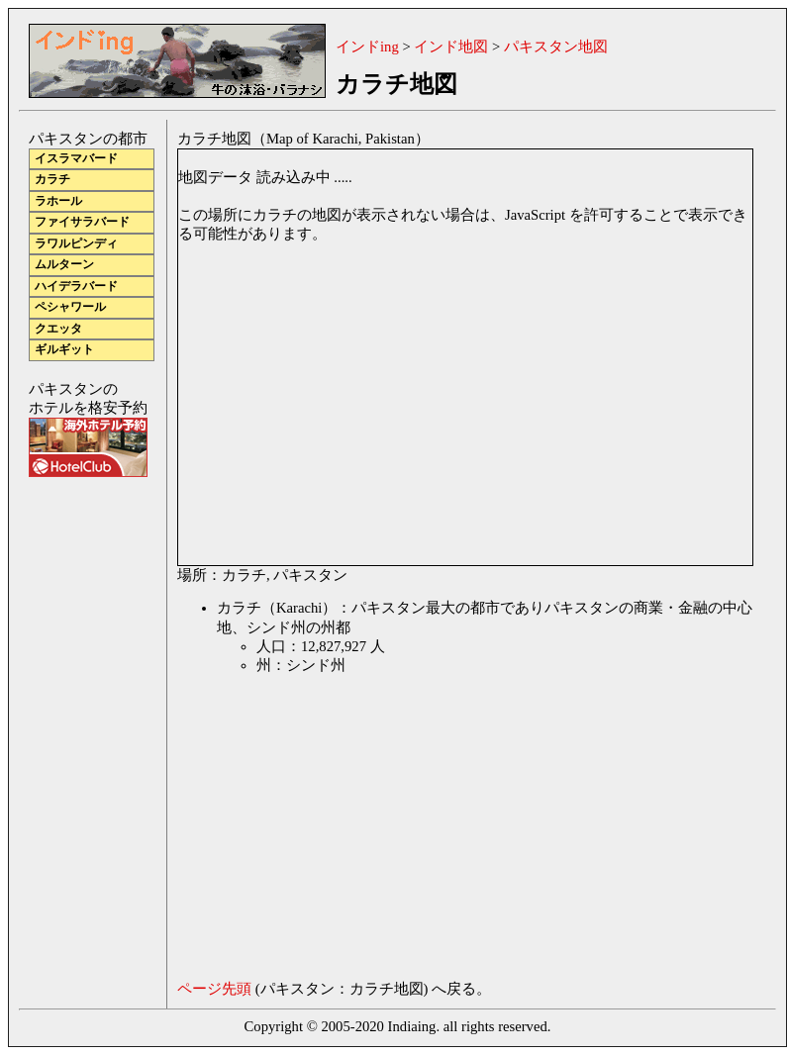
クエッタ (58, 329)
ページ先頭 (214, 989)
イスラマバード (76, 158)
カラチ (52, 179)
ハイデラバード (76, 286)
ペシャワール (70, 307)
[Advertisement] (332, 831)
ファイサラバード (82, 222)
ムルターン (64, 264)
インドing (367, 46)
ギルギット (64, 349)
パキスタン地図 (556, 46)
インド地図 (451, 46)
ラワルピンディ (76, 244)
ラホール (58, 201)
